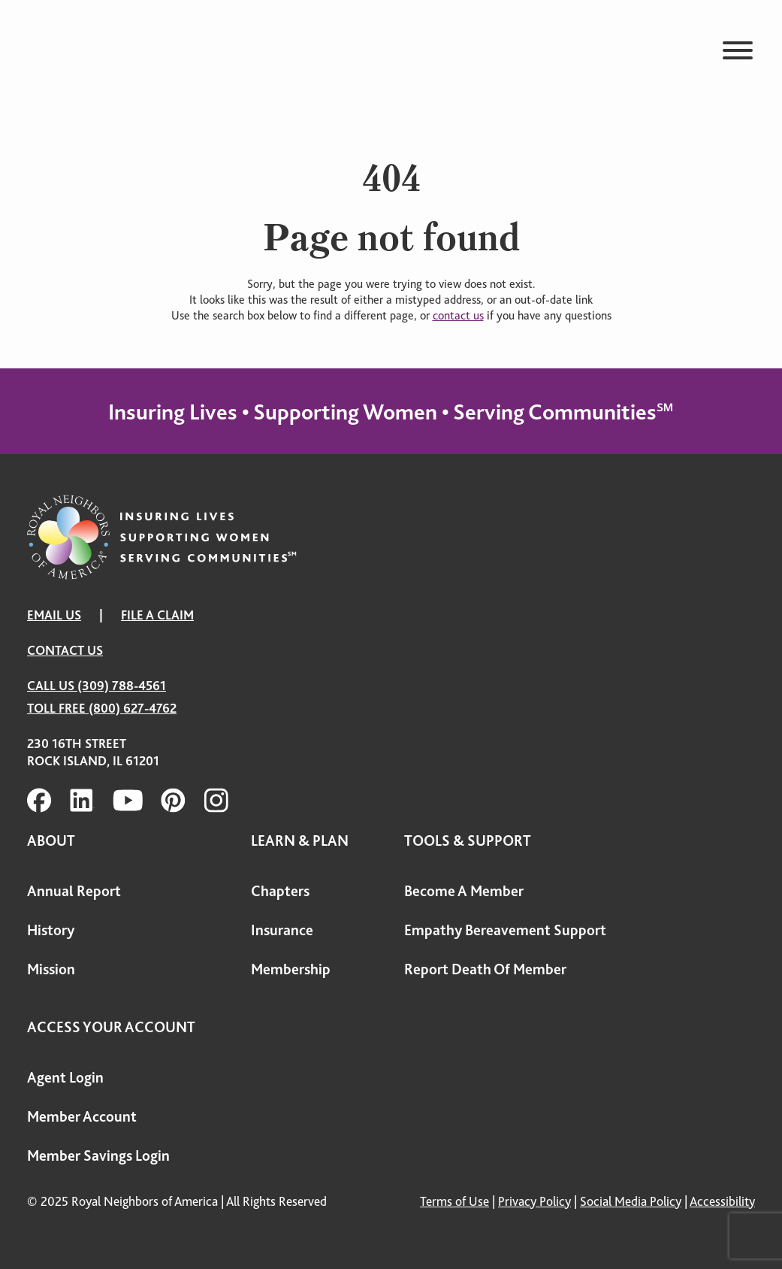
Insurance (282, 930)
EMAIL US (54, 614)
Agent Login (65, 1077)
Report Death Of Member (485, 969)
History (50, 930)
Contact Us (65, 650)
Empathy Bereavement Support (505, 930)
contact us (458, 316)
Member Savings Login (98, 1156)
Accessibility (722, 1201)
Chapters (280, 891)
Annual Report (74, 891)
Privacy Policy (534, 1201)
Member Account (82, 1116)
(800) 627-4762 (133, 708)
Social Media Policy (630, 1201)
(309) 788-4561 (121, 685)
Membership (291, 969)
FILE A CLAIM (157, 614)
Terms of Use (454, 1201)
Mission (51, 969)
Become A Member (464, 891)
